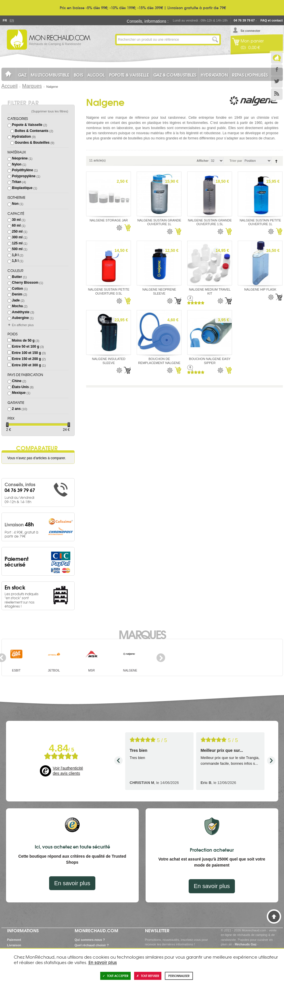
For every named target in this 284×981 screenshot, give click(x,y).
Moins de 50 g (23, 340)
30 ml (16, 220)
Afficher (203, 160)
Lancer (215, 39)
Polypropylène (24, 176)
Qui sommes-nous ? (90, 939)
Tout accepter (115, 976)
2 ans (16, 409)
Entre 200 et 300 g (26, 365)
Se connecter (250, 30)
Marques (32, 86)
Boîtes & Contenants (32, 131)
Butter (17, 277)
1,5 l (15, 261)
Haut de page (274, 916)
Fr (5, 20)
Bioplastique (22, 188)
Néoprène (20, 158)
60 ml (16, 225)
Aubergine (20, 318)
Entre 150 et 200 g (26, 359)
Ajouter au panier (127, 227)
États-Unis (20, 387)
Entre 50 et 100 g (25, 346)
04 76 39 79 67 (244, 20)
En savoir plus (72, 883)
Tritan (16, 182)
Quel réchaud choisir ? (92, 945)
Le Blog (277, 58)
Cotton (17, 289)
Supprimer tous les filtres (49, 111)
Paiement (14, 939)
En (12, 20)
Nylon (17, 164)
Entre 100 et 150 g (26, 353)
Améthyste (21, 312)
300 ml (17, 237)
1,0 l (15, 255)
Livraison (14, 945)
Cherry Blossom (25, 283)
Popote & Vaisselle (27, 125)
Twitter (277, 82)
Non (15, 204)
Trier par (235, 160)
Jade (16, 300)
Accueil (9, 86)
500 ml (17, 249)
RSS (277, 94)
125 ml (17, 243)
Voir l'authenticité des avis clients (68, 771)
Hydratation (21, 137)
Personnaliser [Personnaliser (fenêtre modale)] (179, 976)
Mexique (19, 393)
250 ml (17, 231)
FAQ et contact (271, 20)
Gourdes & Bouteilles (32, 143)
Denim (17, 294)
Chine (17, 381)
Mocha (17, 306)
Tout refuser (147, 976)
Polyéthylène (22, 170)
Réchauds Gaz (245, 944)
